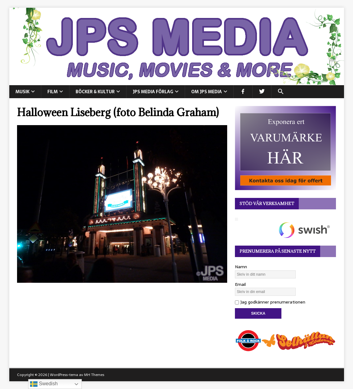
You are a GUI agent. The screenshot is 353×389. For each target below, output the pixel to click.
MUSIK (22, 91)
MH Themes (94, 375)
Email (240, 284)
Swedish (44, 384)
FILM (52, 91)
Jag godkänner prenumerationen (270, 302)
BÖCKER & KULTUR (95, 91)
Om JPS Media (206, 91)
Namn (241, 266)
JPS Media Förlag (153, 91)
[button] (280, 91)
